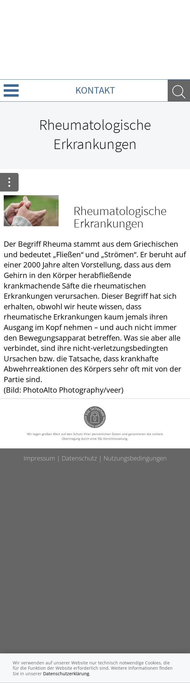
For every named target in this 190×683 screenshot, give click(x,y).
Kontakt (95, 90)
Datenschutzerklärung (66, 673)
